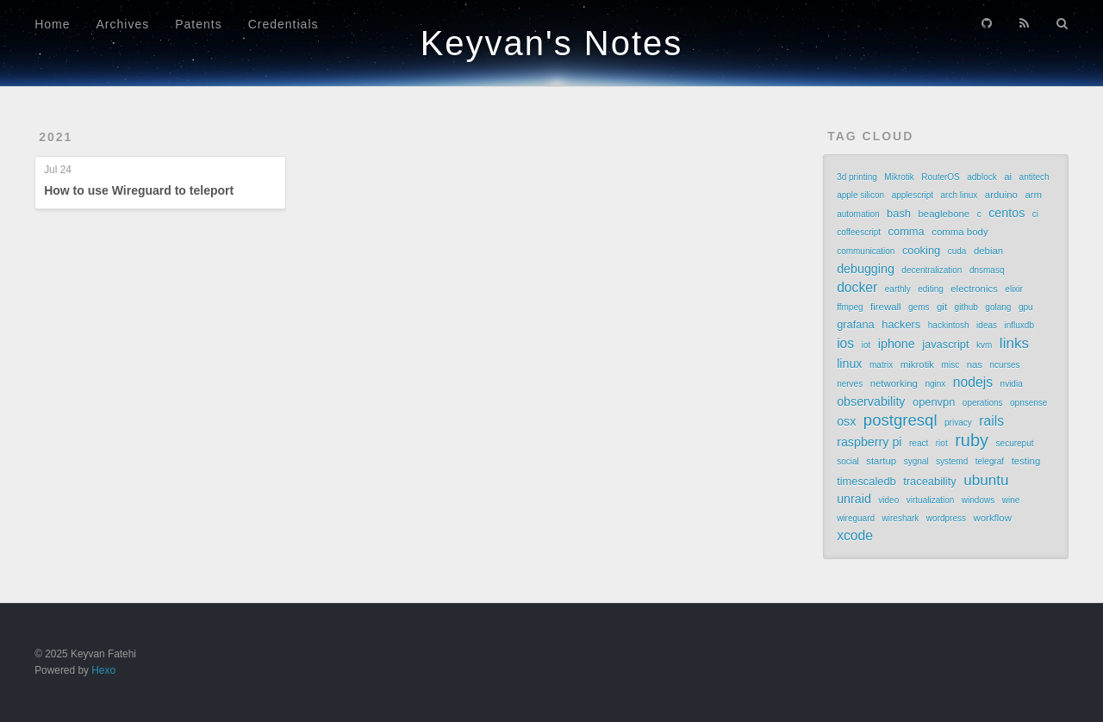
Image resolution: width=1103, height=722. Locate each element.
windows (978, 500)
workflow (992, 518)
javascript (945, 344)
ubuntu (985, 480)
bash (899, 213)
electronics (974, 288)
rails (991, 421)
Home (52, 24)
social (848, 461)
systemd (952, 461)
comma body (960, 232)
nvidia (1011, 384)
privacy (958, 422)
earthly (898, 289)
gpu (1026, 307)
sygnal (916, 461)
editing (930, 289)
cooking (921, 250)
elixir (1014, 289)
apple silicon (860, 195)
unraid (854, 499)
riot (942, 443)
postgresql (900, 420)
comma (906, 231)
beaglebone (944, 214)
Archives (123, 24)
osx (846, 421)
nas (974, 364)
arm (1033, 195)
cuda (957, 251)
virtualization (931, 500)
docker (857, 287)
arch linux (959, 195)
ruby (971, 440)
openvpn (934, 401)
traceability (929, 481)
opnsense (1028, 403)
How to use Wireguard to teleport (139, 190)
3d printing (857, 177)
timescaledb (866, 481)
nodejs (973, 382)
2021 (55, 137)
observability (871, 401)
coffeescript (859, 232)
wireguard (856, 518)
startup (881, 461)
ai (1008, 176)
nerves (850, 384)
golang (998, 307)
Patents (198, 24)
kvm (984, 345)
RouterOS (940, 177)
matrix (881, 365)
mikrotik (917, 364)
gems (918, 307)
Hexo (103, 670)
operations (983, 403)
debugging (865, 269)
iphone (896, 344)
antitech (1034, 177)
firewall (885, 307)
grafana (856, 324)
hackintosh (948, 325)
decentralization (931, 270)
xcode (855, 535)
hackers (901, 324)
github (966, 307)
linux (849, 363)
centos (1006, 213)
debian (988, 251)
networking (894, 383)
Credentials (283, 24)
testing (1026, 461)
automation (858, 214)
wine (1011, 500)
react (918, 443)
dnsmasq (987, 270)
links (1014, 343)
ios (845, 343)
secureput (1015, 443)
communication (865, 251)
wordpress (946, 518)
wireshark (900, 518)
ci (1035, 214)
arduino (1001, 195)
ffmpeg (850, 307)
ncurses (1005, 365)
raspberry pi (869, 442)
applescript (912, 195)
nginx (935, 384)
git (942, 307)
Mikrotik (898, 177)
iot (866, 345)
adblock (981, 177)
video (888, 500)
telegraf (989, 461)
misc (951, 365)
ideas (986, 325)
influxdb (1019, 325)
